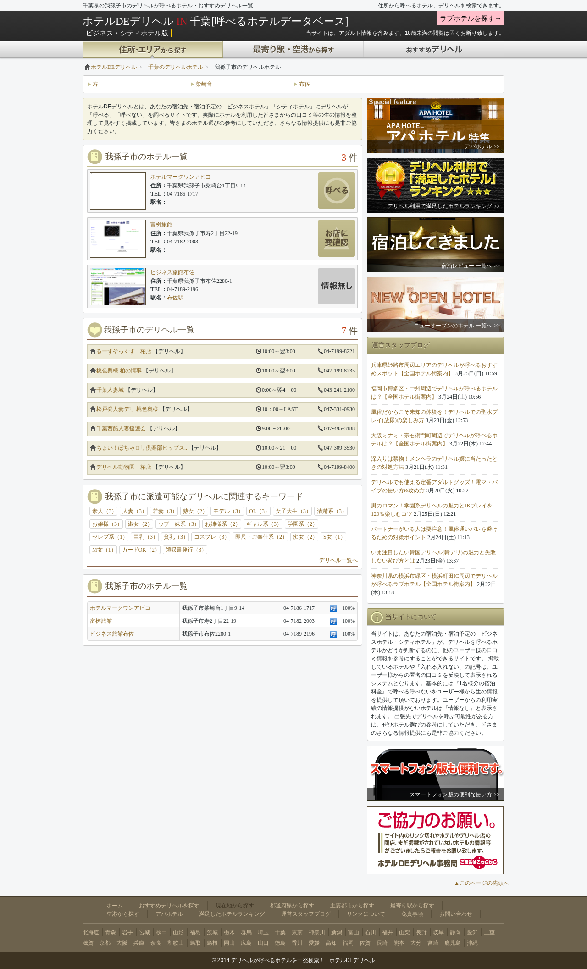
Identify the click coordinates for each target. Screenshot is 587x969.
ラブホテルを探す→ (471, 18)
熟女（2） (195, 511)
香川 (297, 943)
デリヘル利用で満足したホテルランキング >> (444, 206)
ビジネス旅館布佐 (172, 272)
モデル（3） (228, 511)
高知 (331, 943)
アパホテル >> (482, 146)
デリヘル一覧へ (338, 560)
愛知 (472, 932)
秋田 (161, 932)
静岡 (455, 932)
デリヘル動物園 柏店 (123, 467)
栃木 (229, 932)
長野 (421, 932)
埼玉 (263, 932)
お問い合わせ (455, 914)
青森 (110, 932)
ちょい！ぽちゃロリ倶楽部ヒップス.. (141, 448)
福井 (387, 932)
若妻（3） (165, 511)
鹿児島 (452, 943)
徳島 (280, 943)
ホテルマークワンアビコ (180, 177)
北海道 (91, 932)
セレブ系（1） (110, 537)
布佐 (304, 84)
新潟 (336, 932)
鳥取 (195, 943)
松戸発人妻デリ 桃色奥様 (127, 409)
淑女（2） (140, 524)
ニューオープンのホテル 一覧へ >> (457, 325)
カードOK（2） (141, 549)
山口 (263, 943)
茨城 (212, 932)
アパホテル (169, 914)
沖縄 (472, 943)
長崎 (382, 943)
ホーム (114, 905)
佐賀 (365, 943)
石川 (370, 932)
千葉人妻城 (110, 390)
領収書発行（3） (186, 549)
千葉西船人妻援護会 (121, 428)
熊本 (398, 943)
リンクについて (366, 914)
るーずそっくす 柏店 (123, 351)
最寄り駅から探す (412, 905)
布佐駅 (175, 297)
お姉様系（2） (223, 524)
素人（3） (104, 511)
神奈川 (317, 932)
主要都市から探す (352, 905)
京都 (105, 943)
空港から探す (122, 914)
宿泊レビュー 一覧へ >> (470, 266)
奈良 (155, 943)
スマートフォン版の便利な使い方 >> (455, 794)
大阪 (121, 943)
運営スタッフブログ (306, 914)
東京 (297, 932)
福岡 (348, 943)
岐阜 (438, 932)
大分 (415, 943)
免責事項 (412, 914)
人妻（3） (134, 511)
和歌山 (175, 943)
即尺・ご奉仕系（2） (261, 537)
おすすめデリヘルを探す (169, 905)
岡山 (229, 943)
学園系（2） (303, 524)
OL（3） (259, 511)
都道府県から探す (292, 905)
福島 (195, 932)
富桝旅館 (161, 224)
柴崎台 (204, 84)
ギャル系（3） (264, 524)
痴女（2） (305, 537)
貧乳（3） (176, 537)
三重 (489, 932)
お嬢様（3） (107, 524)
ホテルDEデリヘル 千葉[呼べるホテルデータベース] (216, 21)
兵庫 (138, 943)
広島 (246, 943)
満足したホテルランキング (232, 914)
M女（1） (104, 549)
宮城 (144, 932)
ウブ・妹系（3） (178, 524)
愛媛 (314, 943)
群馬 (246, 932)
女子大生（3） (293, 511)
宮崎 (432, 943)
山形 (178, 932)
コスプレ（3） (212, 537)
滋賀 (88, 943)
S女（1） (334, 537)
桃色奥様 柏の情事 (119, 370)
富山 (353, 932)
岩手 (127, 932)
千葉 (280, 932)
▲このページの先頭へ (481, 883)
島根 (212, 943)
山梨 (404, 932)
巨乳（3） (145, 537)
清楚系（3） (332, 511)
